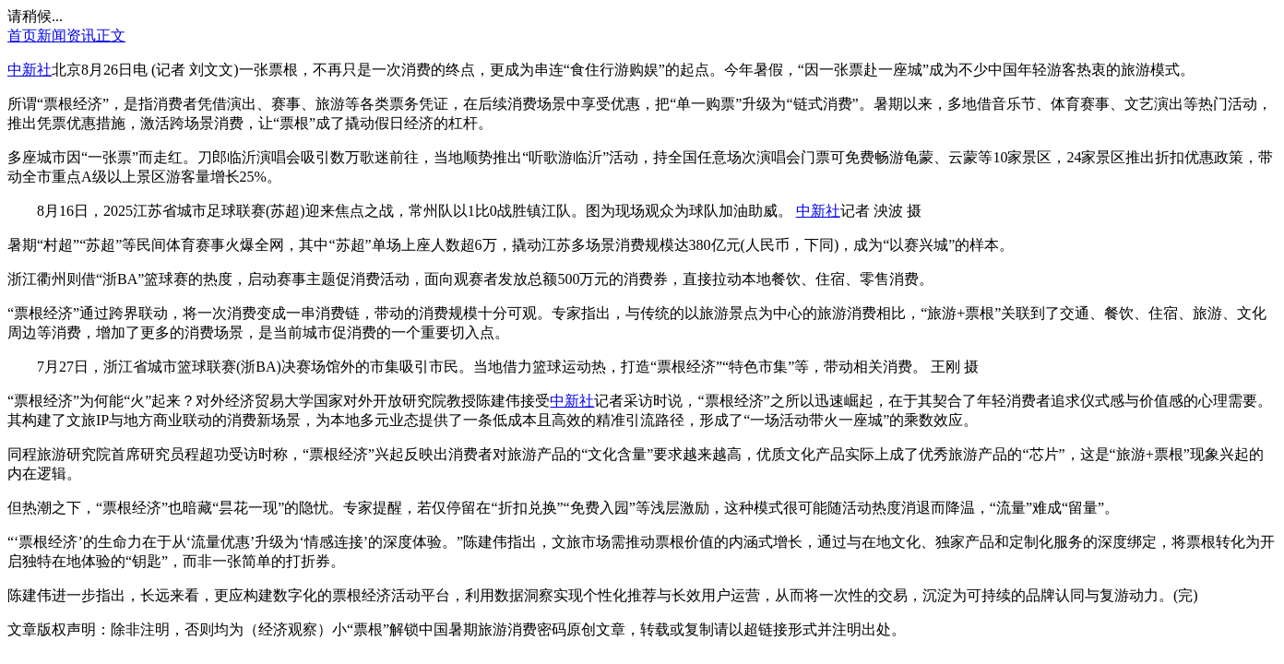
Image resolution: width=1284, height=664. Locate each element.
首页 (22, 35)
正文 (110, 35)
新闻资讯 (66, 35)
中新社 (29, 69)
